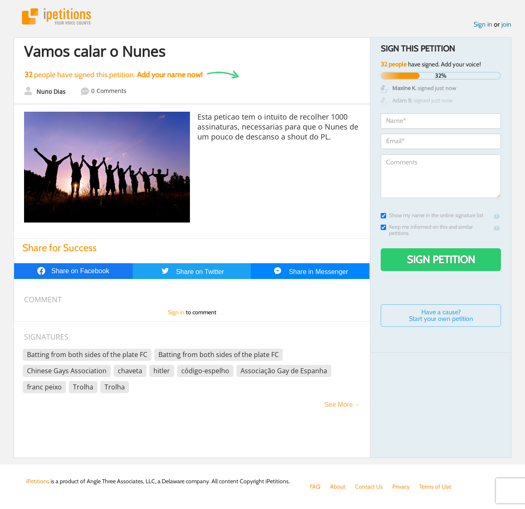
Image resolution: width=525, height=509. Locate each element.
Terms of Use (435, 486)
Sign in (483, 24)
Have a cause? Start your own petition (441, 315)
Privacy (401, 486)
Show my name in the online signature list (432, 215)
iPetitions (56, 16)
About (337, 486)
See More (338, 404)
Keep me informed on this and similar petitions (427, 230)
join (506, 24)
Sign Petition (441, 259)
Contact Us (369, 486)
